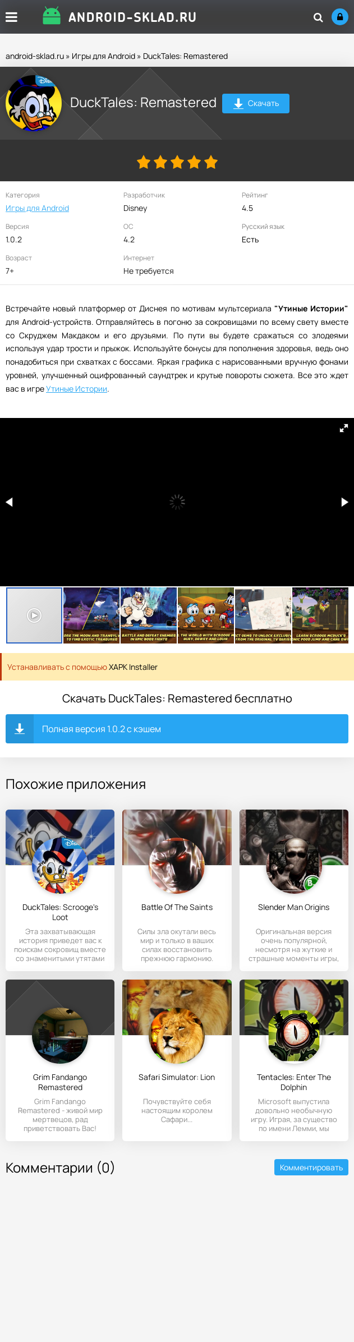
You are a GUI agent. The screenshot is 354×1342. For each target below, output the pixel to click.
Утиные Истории (76, 388)
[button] (344, 428)
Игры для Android (103, 55)
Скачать (256, 105)
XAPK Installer (133, 666)
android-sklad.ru (35, 55)
